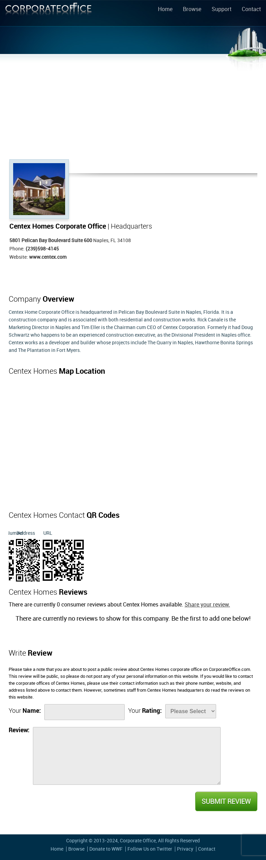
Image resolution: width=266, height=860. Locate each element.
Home (165, 9)
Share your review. (207, 605)
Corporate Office (48, 14)
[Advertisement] (133, 107)
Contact (251, 9)
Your (25, 711)
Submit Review (225, 801)
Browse (192, 9)
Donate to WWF (106, 849)
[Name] (84, 712)
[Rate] (190, 711)
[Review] (127, 756)
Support (221, 9)
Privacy (185, 849)
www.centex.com (47, 257)
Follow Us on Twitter (149, 849)
